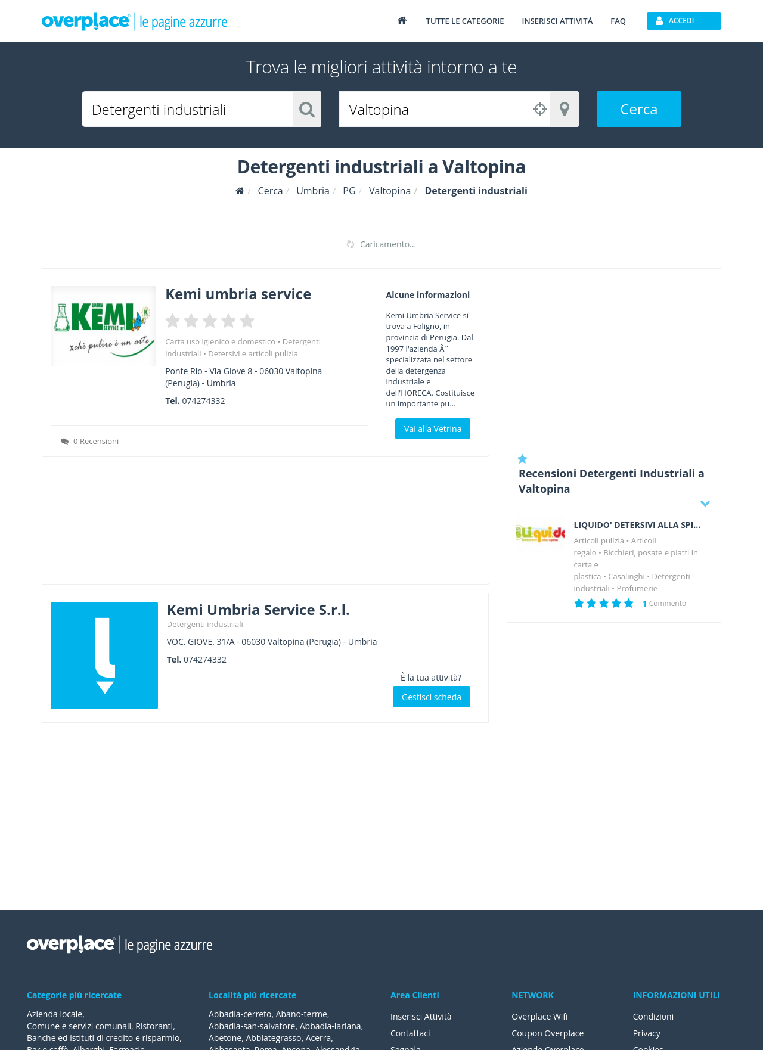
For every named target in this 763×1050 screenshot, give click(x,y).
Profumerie (637, 588)
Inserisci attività (557, 20)
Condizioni (653, 1016)
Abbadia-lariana (330, 1026)
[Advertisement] (265, 524)
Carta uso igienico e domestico (220, 341)
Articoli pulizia (599, 540)
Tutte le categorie (465, 20)
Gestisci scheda (431, 697)
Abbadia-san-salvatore (252, 1026)
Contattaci (410, 1033)
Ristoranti (154, 1026)
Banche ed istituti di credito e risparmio (103, 1037)
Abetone (225, 1037)
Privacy (646, 1033)
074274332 (203, 400)
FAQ (618, 20)
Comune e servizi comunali (79, 1026)
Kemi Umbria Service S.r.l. (258, 609)
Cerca (638, 109)
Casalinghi (626, 576)
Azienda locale (54, 1014)
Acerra (318, 1037)
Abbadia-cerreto (240, 1014)
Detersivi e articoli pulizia (253, 353)
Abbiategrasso (273, 1037)
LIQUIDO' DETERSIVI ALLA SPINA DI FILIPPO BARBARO (639, 525)
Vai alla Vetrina (432, 428)
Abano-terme (301, 1014)
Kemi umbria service (238, 293)
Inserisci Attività (421, 1016)
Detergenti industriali (205, 624)
